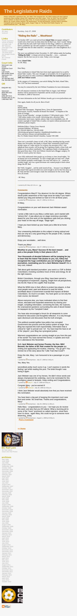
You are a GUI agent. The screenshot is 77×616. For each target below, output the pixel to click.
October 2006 (6, 468)
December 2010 (7, 551)
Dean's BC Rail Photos (9, 452)
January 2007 (6, 473)
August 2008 (6, 505)
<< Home (21, 429)
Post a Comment (26, 420)
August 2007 (6, 484)
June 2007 (5, 481)
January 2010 (6, 533)
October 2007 (6, 488)
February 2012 (7, 575)
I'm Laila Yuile (6, 44)
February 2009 (7, 515)
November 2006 (7, 469)
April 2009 (5, 518)
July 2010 (5, 543)
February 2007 (7, 474)
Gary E (30, 382)
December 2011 (7, 571)
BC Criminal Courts (6, 58)
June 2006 (5, 461)
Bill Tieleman (6, 46)
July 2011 (5, 563)
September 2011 (7, 566)
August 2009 (6, 525)
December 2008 (7, 511)
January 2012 (6, 573)
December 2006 (7, 471)
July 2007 (5, 483)
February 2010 (7, 535)
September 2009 (7, 526)
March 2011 (6, 556)
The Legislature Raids (28, 11)
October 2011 (6, 568)
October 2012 (6, 581)
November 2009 (7, 530)
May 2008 (5, 500)
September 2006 (7, 466)
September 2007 (7, 486)
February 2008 (7, 494)
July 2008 (5, 503)
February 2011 (7, 555)
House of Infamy (7, 42)
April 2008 (5, 498)
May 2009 (5, 520)
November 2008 (7, 510)
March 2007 (6, 476)
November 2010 (7, 550)
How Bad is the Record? (7, 48)
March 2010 (6, 536)
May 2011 (5, 560)
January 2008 (6, 493)
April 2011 (5, 558)
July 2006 (5, 463)
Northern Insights (8, 51)
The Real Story (7, 52)
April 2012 (5, 578)
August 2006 (6, 464)
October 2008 (6, 508)
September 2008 (7, 506)
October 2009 (6, 528)
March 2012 (6, 576)
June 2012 (5, 580)
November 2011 (7, 570)
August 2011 (6, 565)
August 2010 (6, 545)
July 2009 (5, 523)
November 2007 (7, 489)
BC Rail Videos (7, 450)
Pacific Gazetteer (8, 41)
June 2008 (5, 501)
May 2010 (5, 540)
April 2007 (5, 478)
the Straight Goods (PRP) (8, 55)
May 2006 (5, 459)
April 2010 (5, 538)
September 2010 (7, 546)
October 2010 (6, 548)
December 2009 (7, 531)
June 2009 (5, 521)
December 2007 (7, 491)
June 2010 (5, 541)
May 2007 (5, 479)
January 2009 (6, 513)
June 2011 (5, 561)
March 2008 (6, 496)
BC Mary (5, 31)
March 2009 (6, 516)
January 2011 (6, 553)
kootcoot (30, 388)
